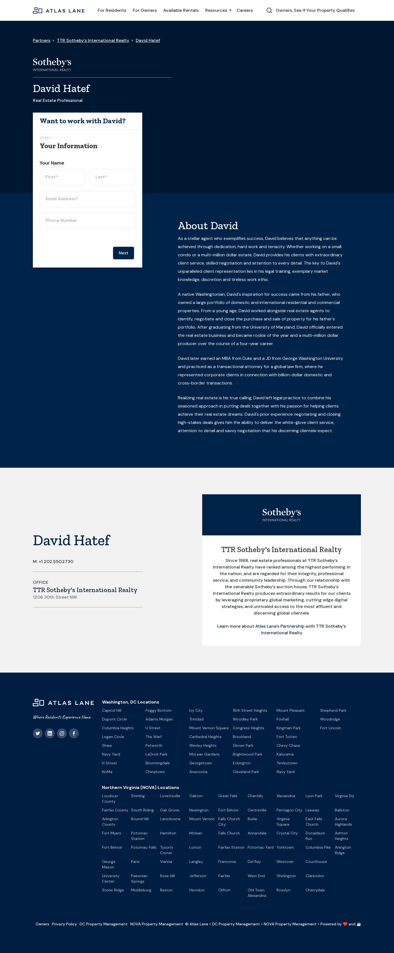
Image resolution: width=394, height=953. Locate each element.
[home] (59, 10)
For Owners (145, 10)
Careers (245, 10)
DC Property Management (104, 924)
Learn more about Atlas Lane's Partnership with (266, 626)
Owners (42, 924)
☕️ (359, 924)
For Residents (112, 10)
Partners (41, 40)
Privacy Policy (64, 924)
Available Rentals (181, 10)
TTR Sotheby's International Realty (93, 40)
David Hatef (148, 40)
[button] (217, 10)
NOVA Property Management (156, 924)
